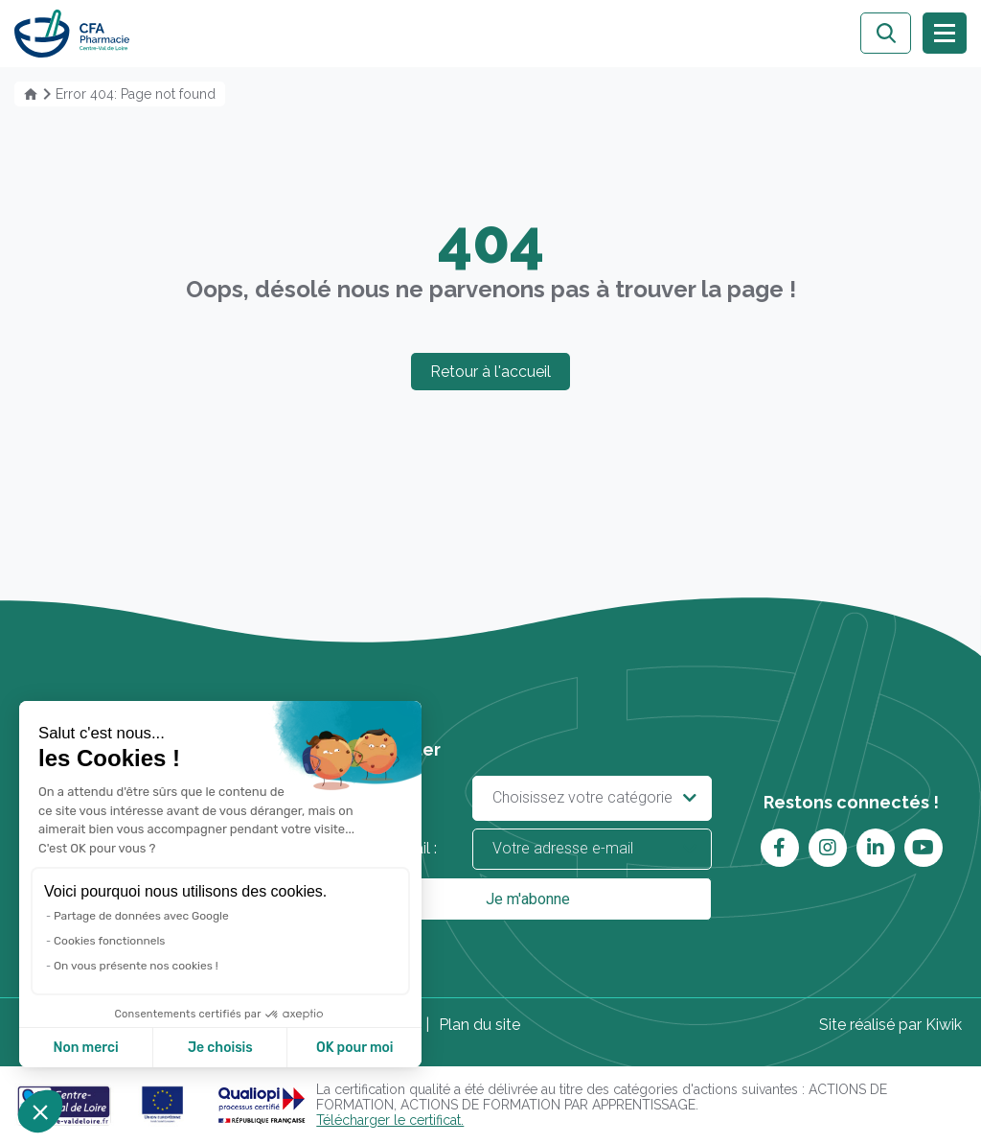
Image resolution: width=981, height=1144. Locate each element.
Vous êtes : (527, 798)
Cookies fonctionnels (110, 940)
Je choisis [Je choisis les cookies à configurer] (220, 1047)
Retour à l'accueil (490, 371)
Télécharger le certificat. (390, 1120)
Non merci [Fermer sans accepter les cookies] (85, 1047)
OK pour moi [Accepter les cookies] (355, 1047)
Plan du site (479, 1025)
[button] (40, 1111)
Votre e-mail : (527, 849)
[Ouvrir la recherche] (885, 33)
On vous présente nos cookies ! (136, 965)
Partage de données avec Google (141, 915)
